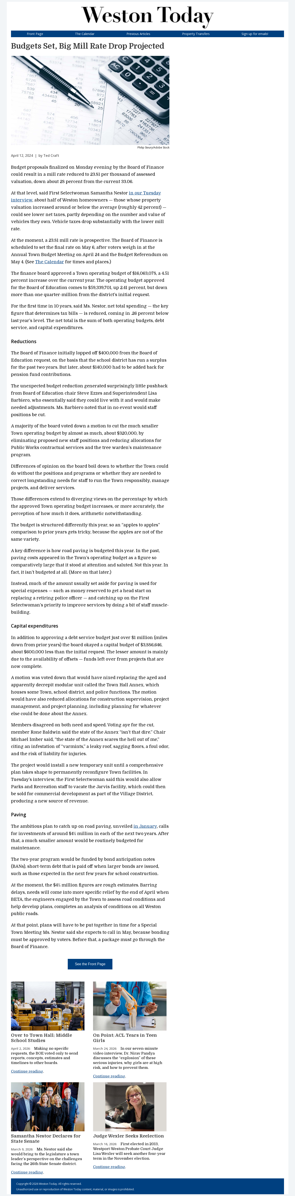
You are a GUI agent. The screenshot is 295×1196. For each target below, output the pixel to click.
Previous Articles (138, 34)
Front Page (35, 34)
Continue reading (27, 1071)
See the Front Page (90, 964)
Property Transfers (196, 34)
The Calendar (84, 34)
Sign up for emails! (255, 34)
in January (145, 826)
